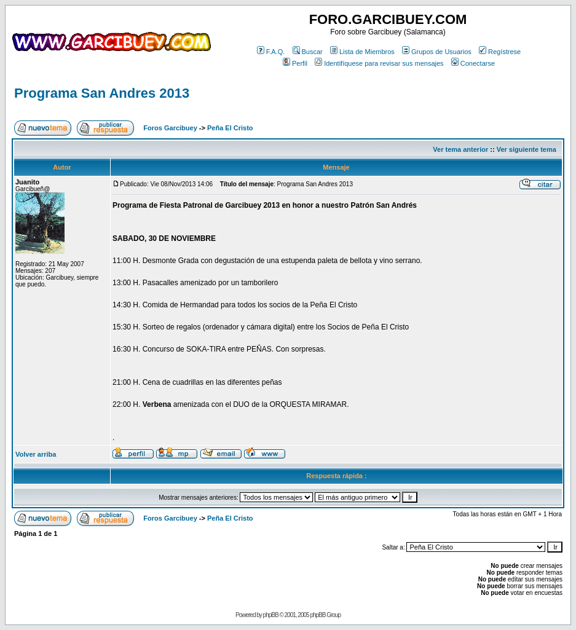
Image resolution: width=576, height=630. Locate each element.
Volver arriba (35, 454)
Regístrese (500, 51)
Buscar (308, 51)
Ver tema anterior (460, 149)
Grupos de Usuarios (436, 51)
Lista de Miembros (362, 51)
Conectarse (473, 63)
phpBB (270, 615)
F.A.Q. (271, 51)
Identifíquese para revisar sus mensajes (379, 63)
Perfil (295, 63)
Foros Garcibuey (170, 128)
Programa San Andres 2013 (101, 93)
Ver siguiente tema (526, 149)
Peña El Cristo (230, 128)
